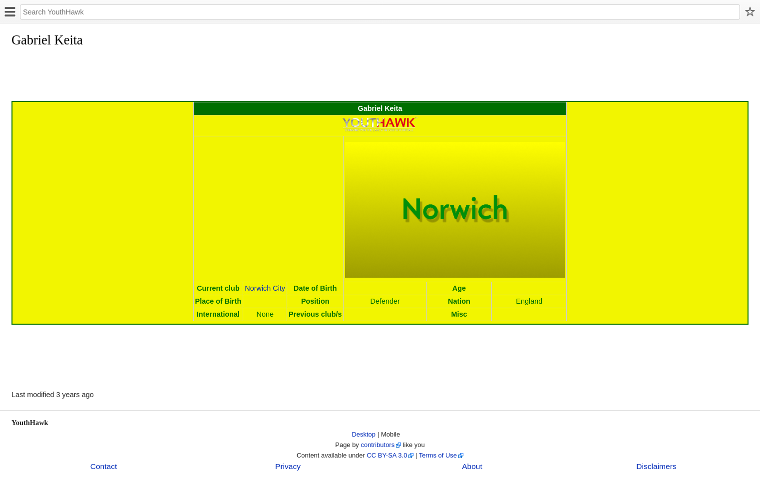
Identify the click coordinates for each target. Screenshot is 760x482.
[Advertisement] (193, 75)
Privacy (288, 466)
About (472, 466)
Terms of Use (438, 455)
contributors (377, 445)
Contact (103, 466)
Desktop (364, 434)
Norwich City (265, 288)
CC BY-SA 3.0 (387, 455)
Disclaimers (656, 466)
